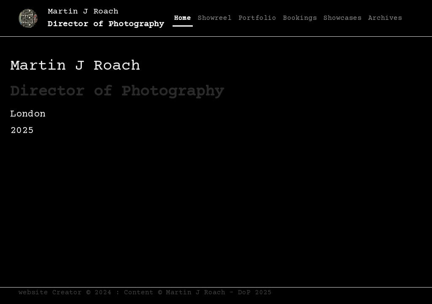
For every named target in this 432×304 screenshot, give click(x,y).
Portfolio (257, 18)
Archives (385, 18)
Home (182, 18)
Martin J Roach (106, 18)
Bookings (300, 18)
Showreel (215, 18)
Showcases (343, 18)
